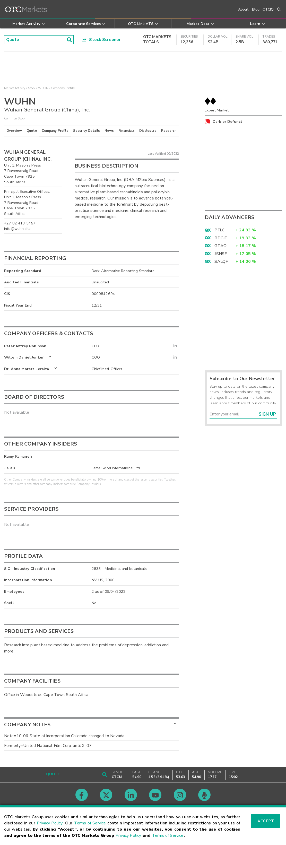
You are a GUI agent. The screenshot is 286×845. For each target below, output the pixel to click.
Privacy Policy (50, 823)
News (109, 130)
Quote (32, 130)
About (243, 9)
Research (169, 130)
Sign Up (267, 414)
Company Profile (55, 130)
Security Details (86, 130)
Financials (126, 130)
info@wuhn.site (17, 228)
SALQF (221, 261)
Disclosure (148, 130)
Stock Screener (101, 39)
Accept (265, 821)
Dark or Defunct (227, 121)
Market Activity (14, 88)
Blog (256, 9)
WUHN (43, 88)
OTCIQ (268, 9)
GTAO (220, 246)
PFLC (219, 230)
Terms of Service (90, 823)
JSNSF (220, 254)
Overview (14, 130)
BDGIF (220, 238)
